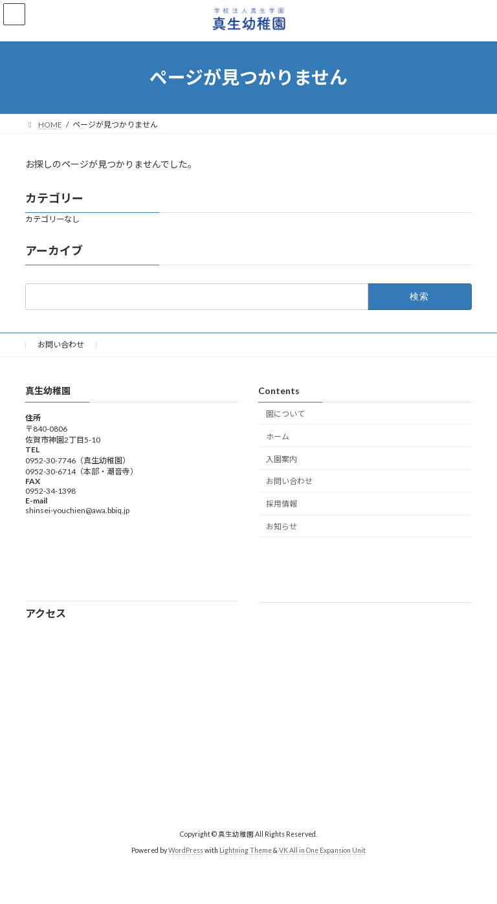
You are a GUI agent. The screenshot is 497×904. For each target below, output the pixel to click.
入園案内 (281, 458)
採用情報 (281, 504)
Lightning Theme (245, 850)
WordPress (185, 850)
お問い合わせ (61, 344)
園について (285, 414)
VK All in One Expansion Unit (322, 850)
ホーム (277, 436)
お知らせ (281, 526)
